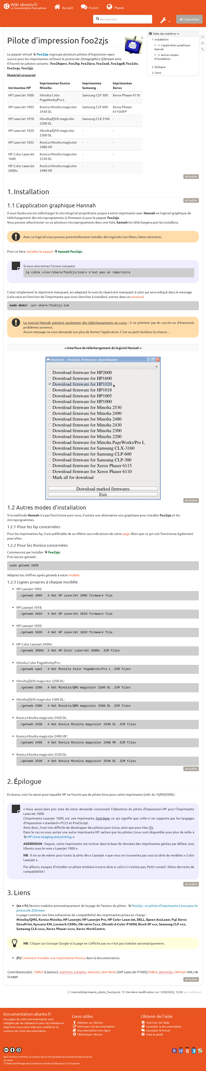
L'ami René (108, 972)
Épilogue (160, 67)
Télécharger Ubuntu (87, 1034)
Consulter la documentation (161, 1026)
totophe (80, 972)
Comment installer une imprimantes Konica (53, 958)
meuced (93, 972)
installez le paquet (39, 251)
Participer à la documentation (93, 1026)
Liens (158, 72)
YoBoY (38, 972)
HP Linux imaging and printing (49, 837)
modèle (73, 575)
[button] (165, 20)
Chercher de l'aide (155, 1022)
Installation (162, 39)
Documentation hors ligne (91, 1030)
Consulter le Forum (155, 1030)
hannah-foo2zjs (70, 251)
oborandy (165, 972)
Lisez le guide (152, 1034)
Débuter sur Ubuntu (87, 1022)
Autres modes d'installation (166, 57)
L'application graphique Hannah (172, 47)
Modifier (192, 176)
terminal (137, 297)
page (126, 533)
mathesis (65, 972)
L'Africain (179, 972)
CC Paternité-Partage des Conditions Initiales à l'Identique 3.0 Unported (41, 1063)
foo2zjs (42, 54)
